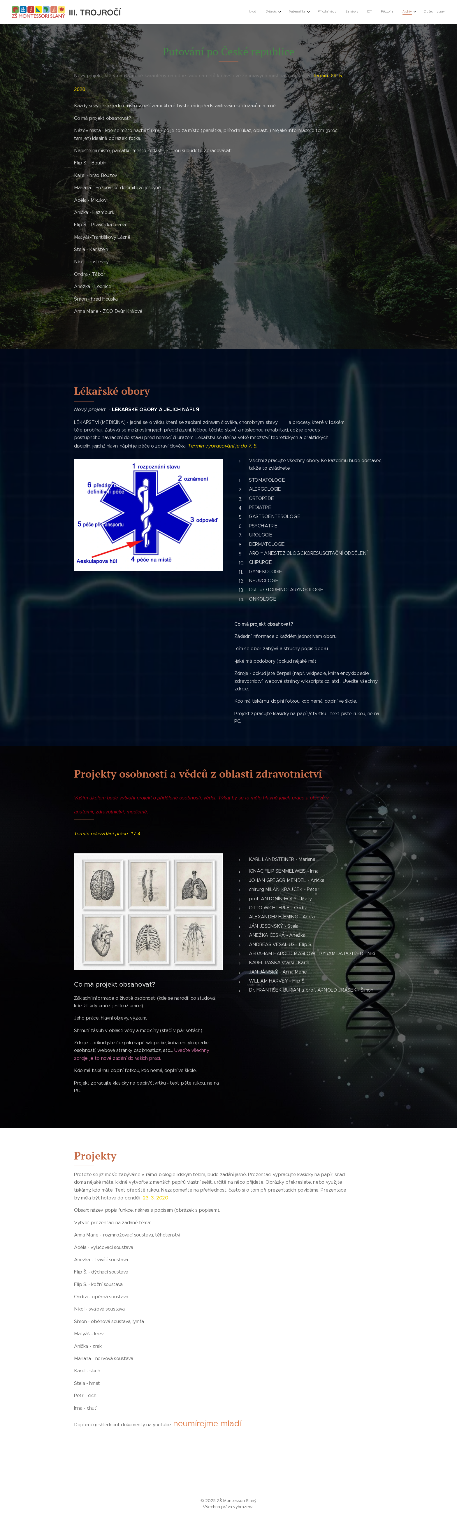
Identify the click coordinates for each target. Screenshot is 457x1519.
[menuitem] (364, 12)
